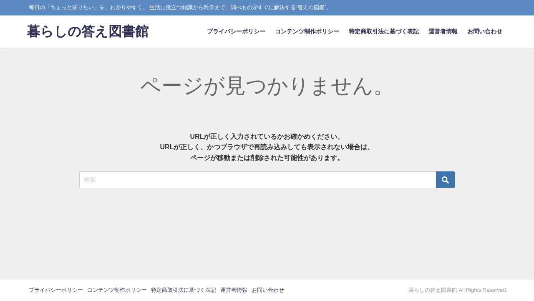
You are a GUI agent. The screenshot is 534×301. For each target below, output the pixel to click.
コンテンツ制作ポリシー (307, 31)
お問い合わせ (484, 31)
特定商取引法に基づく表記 (384, 31)
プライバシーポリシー (236, 31)
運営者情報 (443, 31)
